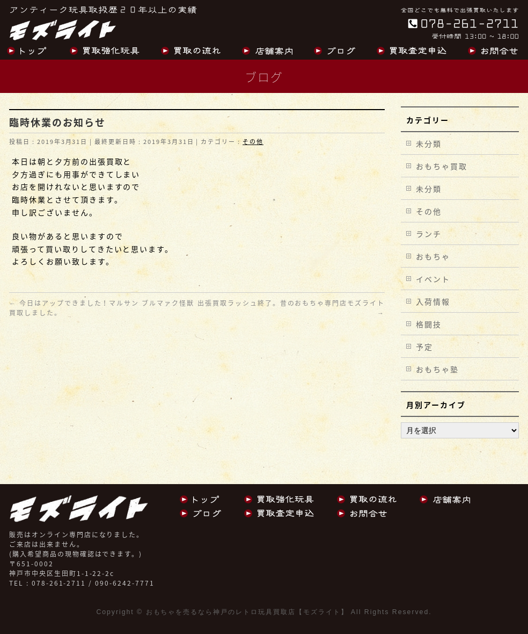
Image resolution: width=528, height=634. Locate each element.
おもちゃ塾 (437, 369)
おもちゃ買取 (441, 166)
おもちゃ (433, 256)
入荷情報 (433, 301)
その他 (253, 141)
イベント (433, 278)
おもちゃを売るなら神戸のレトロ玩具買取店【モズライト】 (247, 612)
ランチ (429, 233)
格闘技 (429, 324)
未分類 (429, 143)
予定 (424, 346)
